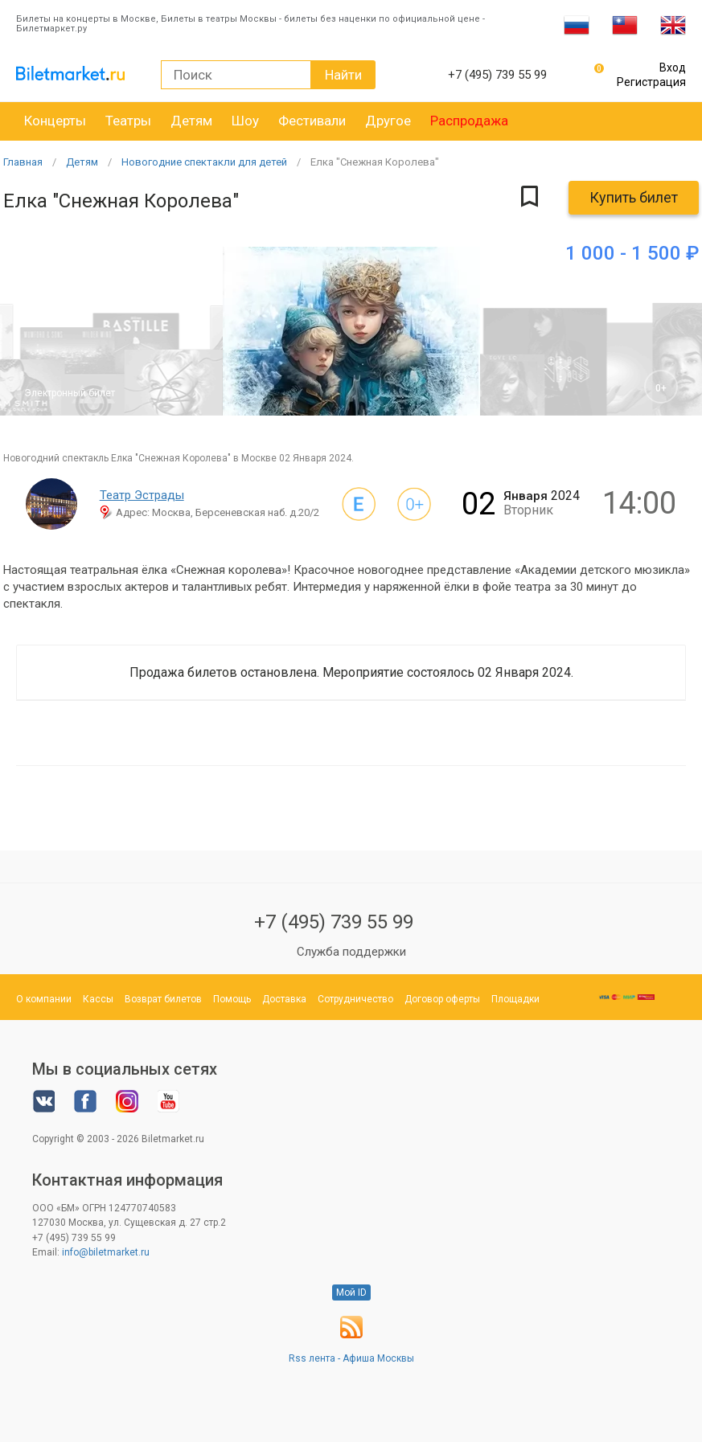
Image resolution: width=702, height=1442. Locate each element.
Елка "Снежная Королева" (374, 162)
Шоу (245, 121)
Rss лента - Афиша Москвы (351, 1358)
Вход (672, 67)
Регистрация (651, 82)
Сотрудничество (355, 999)
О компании (44, 999)
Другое (388, 121)
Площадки (515, 999)
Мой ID (351, 1292)
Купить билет (633, 197)
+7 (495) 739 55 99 (333, 921)
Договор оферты (442, 999)
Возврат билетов (163, 999)
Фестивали (312, 121)
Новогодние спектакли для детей (204, 162)
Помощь (232, 999)
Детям (191, 121)
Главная (23, 162)
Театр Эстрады (142, 495)
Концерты (55, 121)
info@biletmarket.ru (106, 1252)
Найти (343, 75)
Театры (128, 121)
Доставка (284, 999)
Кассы (98, 999)
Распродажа (469, 121)
